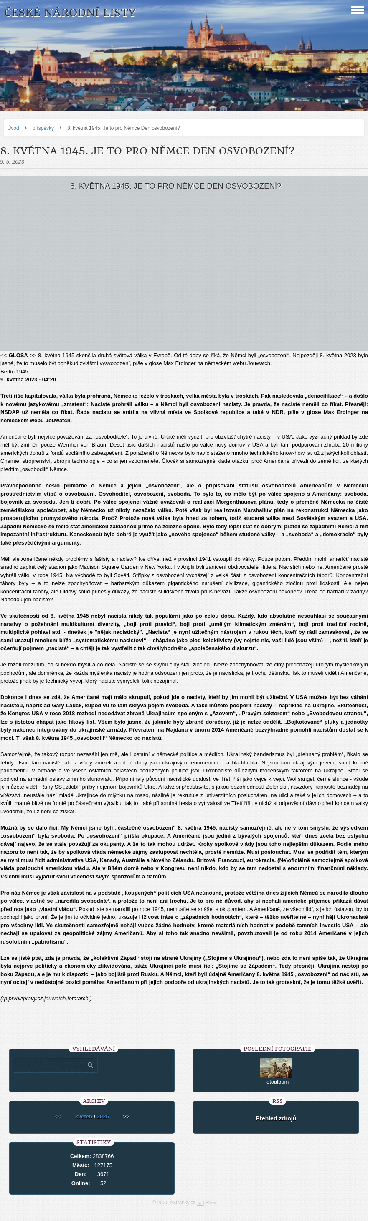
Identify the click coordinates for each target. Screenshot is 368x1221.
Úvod (13, 128)
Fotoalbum (276, 1082)
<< (58, 1116)
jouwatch (55, 998)
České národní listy (70, 12)
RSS (211, 1203)
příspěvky (43, 128)
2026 (103, 1116)
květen (83, 1116)
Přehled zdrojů (276, 1118)
